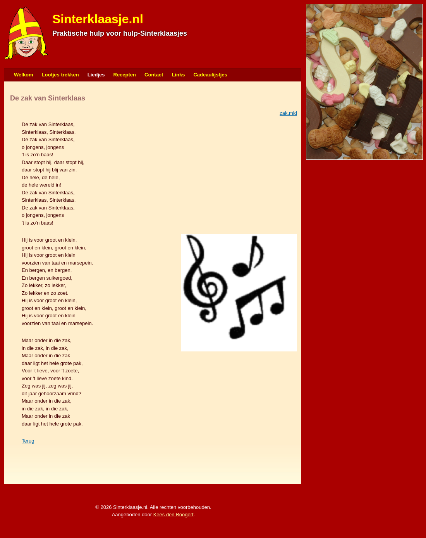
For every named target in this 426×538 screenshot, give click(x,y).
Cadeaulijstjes (210, 75)
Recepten (124, 75)
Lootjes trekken (60, 75)
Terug (28, 441)
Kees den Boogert (173, 514)
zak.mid (288, 113)
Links (178, 75)
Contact (153, 75)
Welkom (23, 75)
